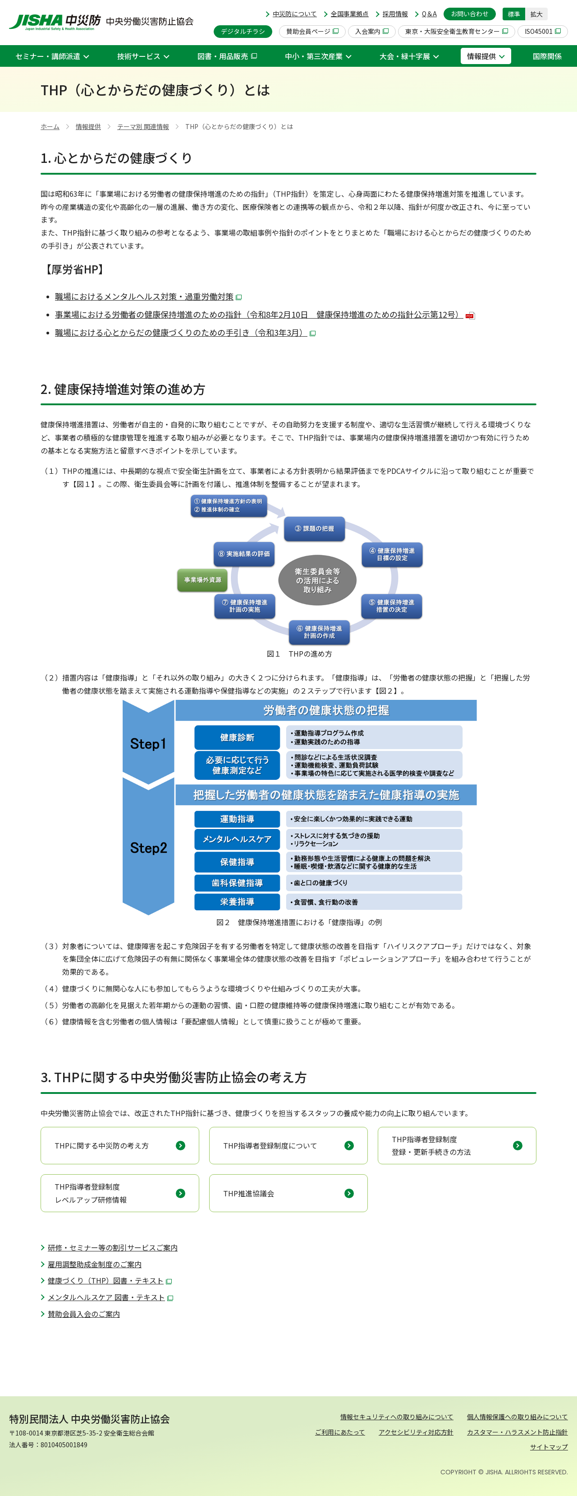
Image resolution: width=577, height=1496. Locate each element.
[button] (561, 14)
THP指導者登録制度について (270, 1145)
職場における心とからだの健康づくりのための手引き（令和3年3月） (185, 332)
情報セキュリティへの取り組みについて (396, 1416)
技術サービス (138, 56)
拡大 (536, 14)
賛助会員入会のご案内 (84, 1313)
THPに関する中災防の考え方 (102, 1145)
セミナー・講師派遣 (47, 56)
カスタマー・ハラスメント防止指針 (517, 1431)
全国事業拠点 (350, 13)
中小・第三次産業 (314, 56)
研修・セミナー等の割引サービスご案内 (113, 1247)
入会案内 (372, 31)
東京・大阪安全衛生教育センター (456, 31)
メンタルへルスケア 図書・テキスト (110, 1297)
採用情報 (395, 13)
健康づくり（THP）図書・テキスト (110, 1280)
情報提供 (481, 56)
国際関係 (547, 56)
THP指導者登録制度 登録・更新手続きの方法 (431, 1146)
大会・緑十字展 (405, 56)
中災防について (295, 13)
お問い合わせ (470, 13)
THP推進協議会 (248, 1193)
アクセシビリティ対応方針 (416, 1431)
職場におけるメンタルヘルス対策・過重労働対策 (148, 296)
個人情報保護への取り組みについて (517, 1416)
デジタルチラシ (243, 31)
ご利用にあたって (340, 1431)
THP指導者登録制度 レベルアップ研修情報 (91, 1193)
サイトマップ (549, 1446)
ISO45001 (543, 31)
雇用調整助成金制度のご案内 (95, 1264)
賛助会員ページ (312, 31)
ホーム (50, 126)
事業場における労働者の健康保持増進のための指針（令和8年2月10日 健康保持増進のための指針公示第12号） (265, 314)
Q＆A (429, 13)
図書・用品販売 (227, 56)
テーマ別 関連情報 (143, 126)
